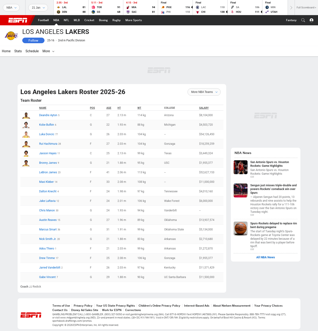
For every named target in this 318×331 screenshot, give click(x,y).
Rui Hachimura (48, 143)
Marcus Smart (48, 229)
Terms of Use (61, 305)
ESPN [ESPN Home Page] (17, 20)
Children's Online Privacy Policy (159, 305)
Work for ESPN (111, 310)
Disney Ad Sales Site (84, 310)
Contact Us (59, 310)
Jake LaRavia (47, 201)
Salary (204, 107)
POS (92, 107)
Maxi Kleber (46, 182)
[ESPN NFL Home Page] (66, 20)
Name (42, 107)
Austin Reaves (48, 220)
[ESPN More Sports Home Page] (133, 20)
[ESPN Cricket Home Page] (89, 20)
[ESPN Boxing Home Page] (103, 20)
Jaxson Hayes (48, 153)
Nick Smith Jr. (47, 239)
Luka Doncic (46, 134)
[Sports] (11, 7)
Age (108, 107)
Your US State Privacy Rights (115, 305)
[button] (303, 20)
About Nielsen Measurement (232, 305)
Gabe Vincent (47, 277)
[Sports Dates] (38, 7)
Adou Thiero (46, 248)
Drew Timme (47, 258)
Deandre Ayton (48, 115)
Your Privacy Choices (268, 305)
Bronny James (48, 162)
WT (139, 107)
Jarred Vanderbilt (49, 267)
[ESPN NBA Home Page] (56, 20)
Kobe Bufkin (46, 124)
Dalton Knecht (48, 191)
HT (119, 107)
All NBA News (265, 257)
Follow (33, 40)
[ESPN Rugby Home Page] (116, 20)
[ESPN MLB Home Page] (77, 20)
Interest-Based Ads (196, 305)
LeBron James (48, 172)
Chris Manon (47, 210)
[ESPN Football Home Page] (43, 20)
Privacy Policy (83, 305)
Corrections (133, 310)
